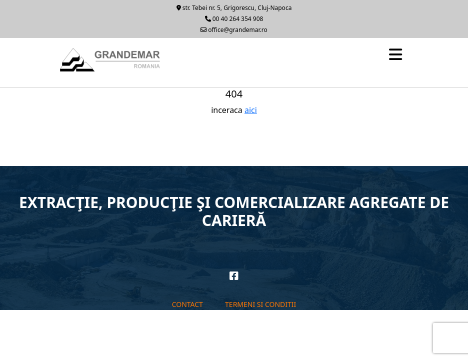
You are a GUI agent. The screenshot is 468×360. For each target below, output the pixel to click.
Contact (187, 304)
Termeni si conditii (260, 304)
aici (250, 110)
